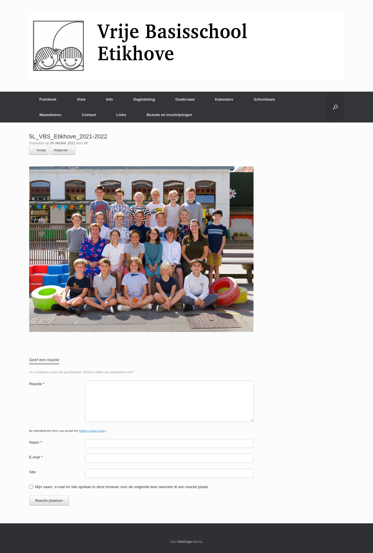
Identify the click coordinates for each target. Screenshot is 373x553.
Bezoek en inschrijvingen (169, 115)
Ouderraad (185, 99)
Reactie (37, 384)
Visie (81, 99)
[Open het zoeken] (335, 107)
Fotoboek (48, 99)
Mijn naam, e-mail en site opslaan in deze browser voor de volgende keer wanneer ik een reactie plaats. (122, 487)
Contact (89, 115)
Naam (35, 442)
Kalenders (224, 99)
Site (32, 472)
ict (86, 143)
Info (109, 99)
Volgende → (63, 150)
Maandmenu (50, 115)
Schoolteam (264, 99)
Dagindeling (144, 99)
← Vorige (39, 150)
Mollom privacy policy (92, 430)
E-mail (36, 457)
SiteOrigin (184, 541)
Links (121, 115)
